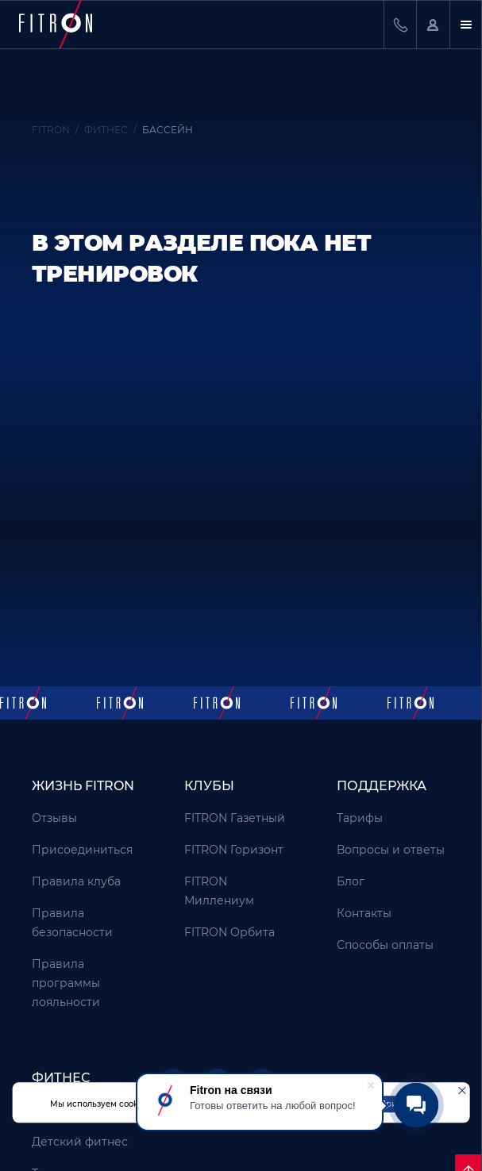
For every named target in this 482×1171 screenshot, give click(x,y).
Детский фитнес (80, 1142)
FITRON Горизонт (233, 850)
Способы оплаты (385, 945)
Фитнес (61, 1077)
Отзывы (54, 818)
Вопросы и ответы (391, 850)
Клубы (209, 785)
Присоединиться (82, 850)
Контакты (364, 913)
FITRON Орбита (229, 932)
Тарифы (360, 818)
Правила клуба (76, 881)
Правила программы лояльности (66, 983)
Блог (350, 881)
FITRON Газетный (234, 818)
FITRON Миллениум (219, 891)
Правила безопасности (72, 922)
